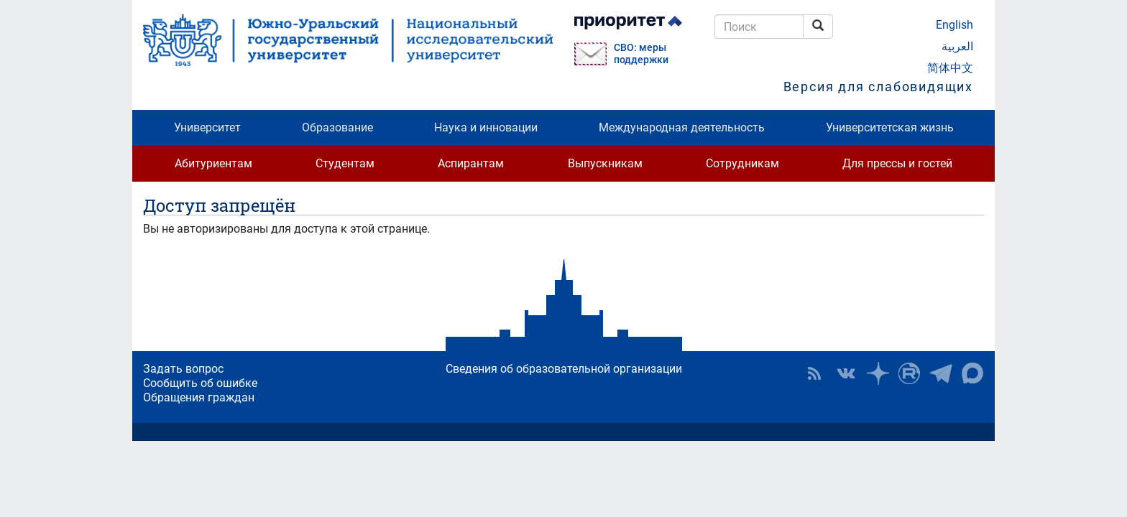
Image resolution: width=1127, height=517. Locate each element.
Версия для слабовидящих (878, 86)
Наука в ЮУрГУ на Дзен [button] (877, 373)
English (954, 25)
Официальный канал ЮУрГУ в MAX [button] (972, 373)
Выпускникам (605, 163)
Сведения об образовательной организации (564, 369)
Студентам (345, 163)
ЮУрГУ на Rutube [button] (909, 373)
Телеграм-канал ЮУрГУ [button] (940, 373)
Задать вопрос (183, 369)
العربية (957, 46)
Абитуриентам (213, 163)
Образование (337, 127)
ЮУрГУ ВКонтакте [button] (845, 373)
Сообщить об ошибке (200, 383)
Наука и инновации (486, 127)
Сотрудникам (742, 163)
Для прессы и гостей (897, 163)
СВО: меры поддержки (641, 54)
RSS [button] (814, 373)
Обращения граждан (198, 397)
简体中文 (950, 68)
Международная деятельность (682, 127)
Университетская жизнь (890, 127)
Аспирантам (471, 163)
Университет (207, 127)
